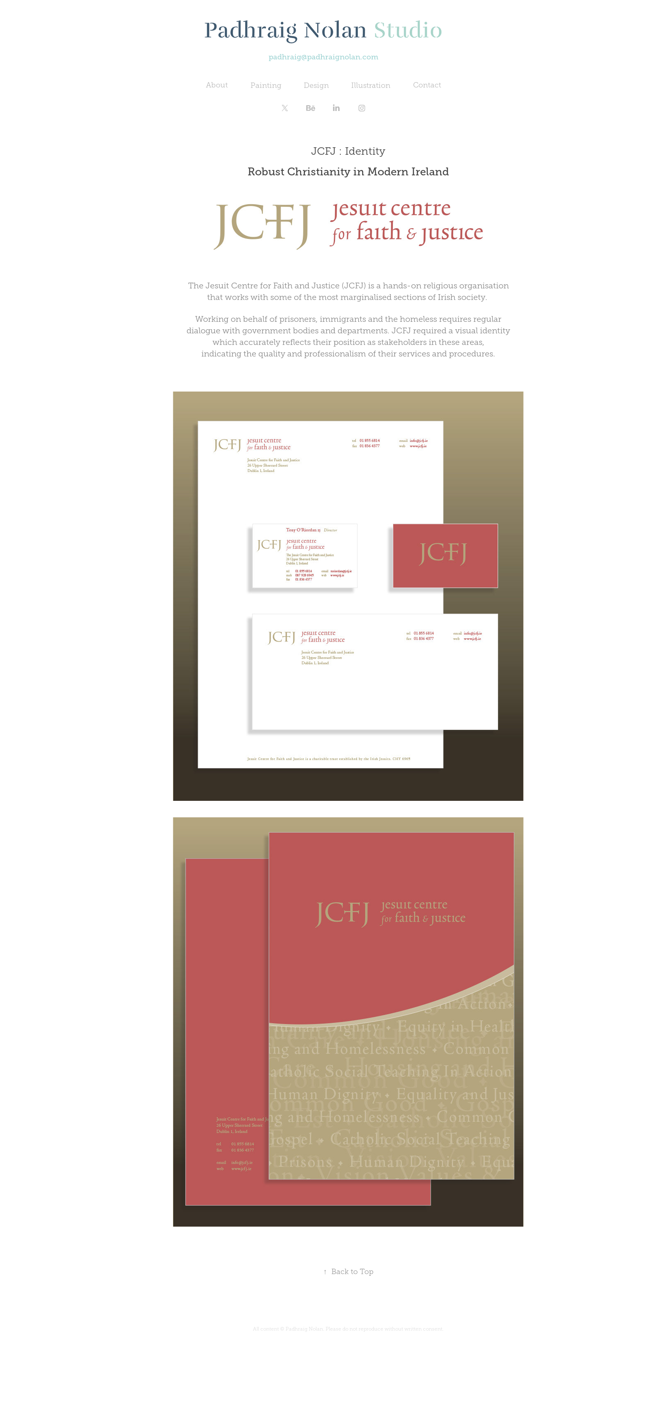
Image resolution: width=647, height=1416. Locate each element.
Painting (265, 85)
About (217, 85)
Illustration (370, 85)
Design (316, 85)
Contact (427, 85)
